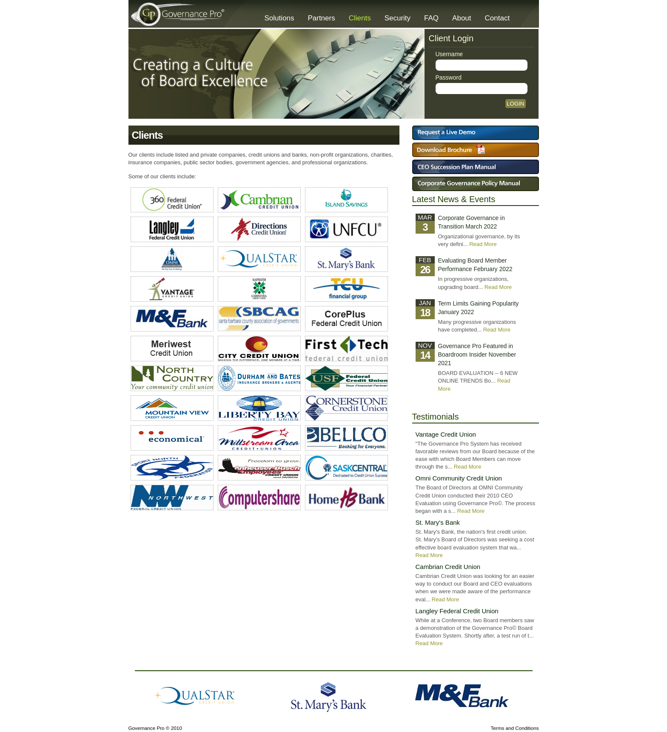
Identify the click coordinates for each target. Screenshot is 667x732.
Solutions (279, 18)
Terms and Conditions (514, 728)
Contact (497, 18)
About (461, 18)
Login (515, 103)
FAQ (431, 18)
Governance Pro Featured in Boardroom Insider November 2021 (477, 354)
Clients (360, 18)
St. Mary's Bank (438, 522)
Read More (482, 244)
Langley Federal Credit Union (457, 611)
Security (397, 18)
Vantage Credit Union (446, 434)
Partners (321, 18)
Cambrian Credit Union (448, 566)
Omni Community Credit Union (459, 478)
